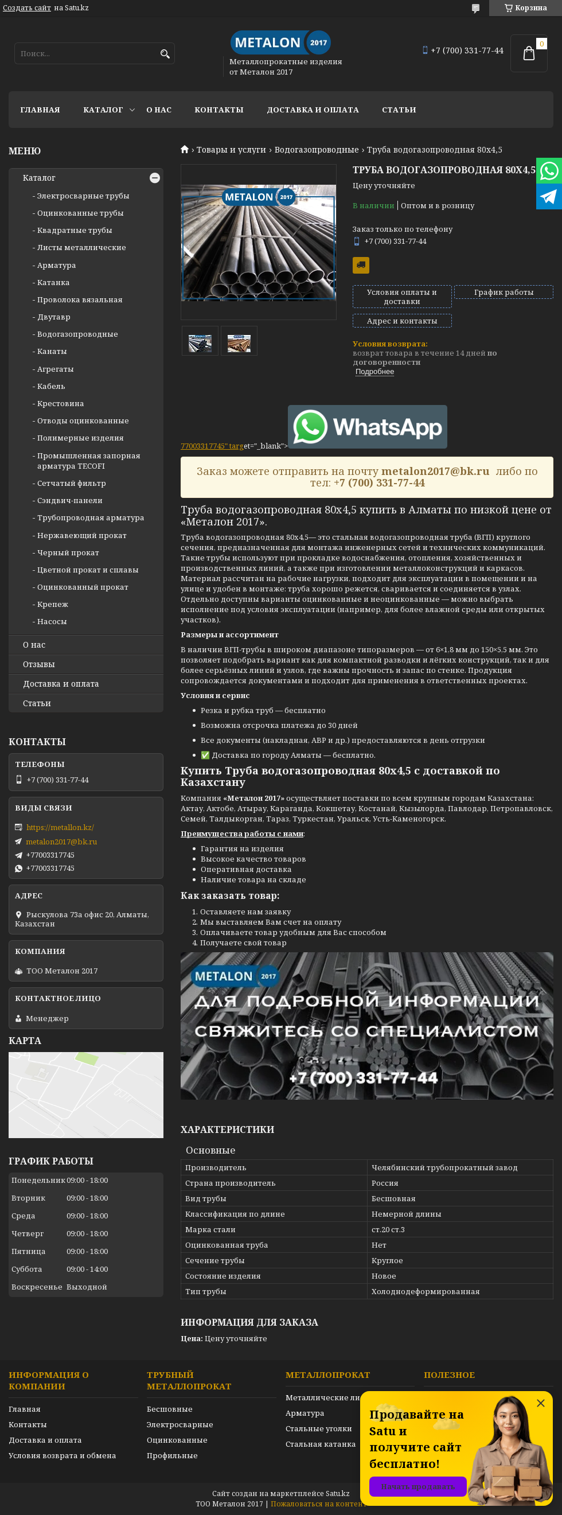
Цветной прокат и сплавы (88, 569)
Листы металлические (81, 247)
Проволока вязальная (80, 299)
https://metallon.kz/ (60, 827)
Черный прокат (68, 552)
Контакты (219, 109)
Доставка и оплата (313, 109)
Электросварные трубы (83, 195)
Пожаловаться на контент (319, 1504)
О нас (158, 109)
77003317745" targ (212, 446)
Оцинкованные (177, 1440)
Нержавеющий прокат (82, 535)
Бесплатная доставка (361, 265)
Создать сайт (27, 8)
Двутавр (54, 316)
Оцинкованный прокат (82, 587)
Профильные (172, 1455)
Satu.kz (338, 1493)
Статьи (399, 109)
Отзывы (39, 664)
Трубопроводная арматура (91, 517)
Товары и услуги (231, 149)
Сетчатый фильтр (71, 483)
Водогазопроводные (317, 149)
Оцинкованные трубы (80, 213)
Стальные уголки (319, 1428)
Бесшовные (170, 1409)
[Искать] (165, 54)
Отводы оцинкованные (83, 420)
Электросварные (180, 1424)
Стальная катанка (321, 1444)
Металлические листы (330, 1397)
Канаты (52, 351)
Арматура (56, 265)
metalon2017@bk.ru (61, 841)
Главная (40, 109)
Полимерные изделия (80, 438)
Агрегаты (55, 369)
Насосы (52, 621)
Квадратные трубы (74, 230)
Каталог (103, 109)
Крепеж (52, 604)
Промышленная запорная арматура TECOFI (88, 460)
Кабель (51, 386)
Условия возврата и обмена (62, 1455)
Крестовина (60, 403)
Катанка (53, 282)
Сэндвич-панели (70, 500)
